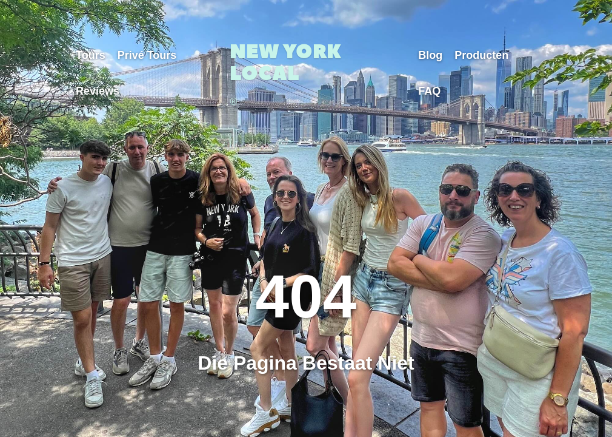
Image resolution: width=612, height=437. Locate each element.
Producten (481, 55)
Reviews (97, 91)
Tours (90, 55)
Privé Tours (147, 55)
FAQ (429, 91)
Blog (430, 55)
